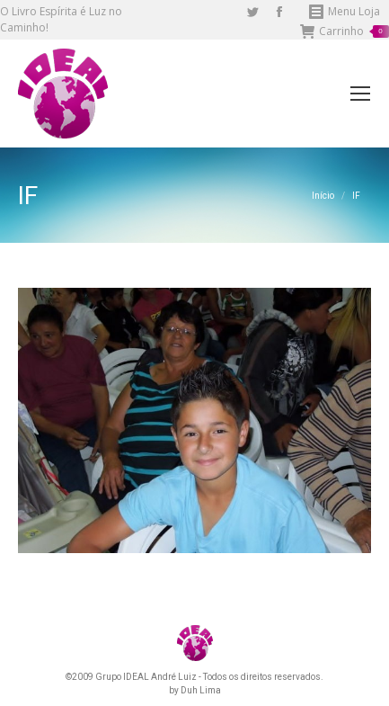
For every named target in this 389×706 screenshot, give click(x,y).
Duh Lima (201, 690)
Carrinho (344, 31)
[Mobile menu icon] (360, 93)
